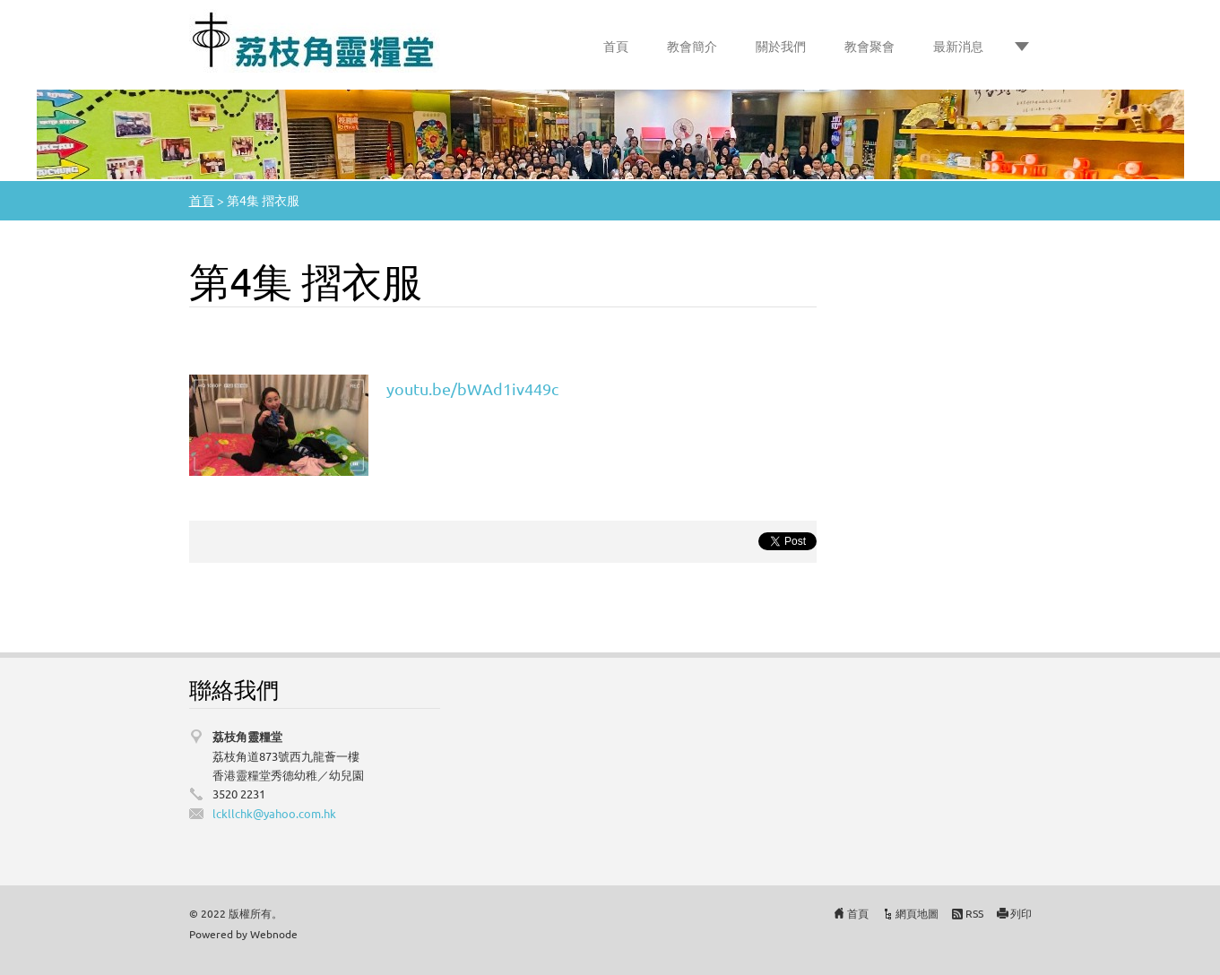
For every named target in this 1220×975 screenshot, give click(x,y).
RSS (974, 913)
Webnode (274, 934)
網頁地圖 (917, 913)
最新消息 (958, 46)
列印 (1021, 913)
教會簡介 (692, 46)
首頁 (615, 46)
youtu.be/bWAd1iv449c (472, 388)
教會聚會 (869, 46)
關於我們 (781, 46)
